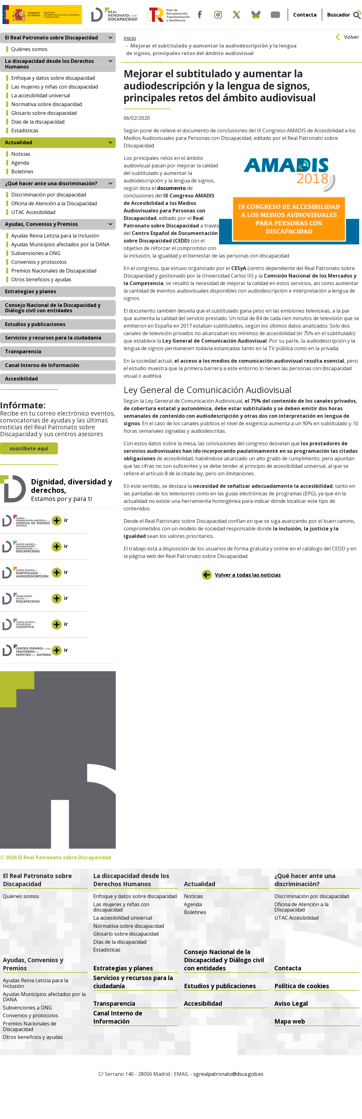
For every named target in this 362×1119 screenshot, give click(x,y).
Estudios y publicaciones (35, 324)
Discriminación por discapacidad (48, 194)
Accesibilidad (21, 378)
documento (171, 188)
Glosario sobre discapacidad (44, 113)
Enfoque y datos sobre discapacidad (53, 78)
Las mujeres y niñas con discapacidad (54, 86)
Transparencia (23, 351)
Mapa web (289, 1021)
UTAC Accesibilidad (33, 212)
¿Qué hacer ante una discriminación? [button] (51, 183)
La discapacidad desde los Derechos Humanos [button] (49, 64)
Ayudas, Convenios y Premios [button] (41, 224)
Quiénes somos (29, 49)
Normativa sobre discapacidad (46, 104)
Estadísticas (24, 130)
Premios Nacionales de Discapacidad (53, 270)
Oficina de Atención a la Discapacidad (54, 203)
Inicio (130, 38)
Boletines (22, 171)
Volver (351, 37)
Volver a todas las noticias (248, 574)
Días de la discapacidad (37, 122)
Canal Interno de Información (42, 365)
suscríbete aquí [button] (29, 448)
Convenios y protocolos (39, 262)
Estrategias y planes (30, 291)
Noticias (20, 154)
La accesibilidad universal (40, 95)
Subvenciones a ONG (35, 253)
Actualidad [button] (18, 142)
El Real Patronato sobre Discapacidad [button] (51, 37)
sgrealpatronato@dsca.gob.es (228, 1074)
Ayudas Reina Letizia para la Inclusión (55, 235)
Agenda (20, 163)
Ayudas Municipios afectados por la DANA (60, 244)
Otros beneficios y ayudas (41, 279)
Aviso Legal (291, 1003)
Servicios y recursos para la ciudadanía (53, 337)
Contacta (305, 14)
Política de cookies (301, 986)
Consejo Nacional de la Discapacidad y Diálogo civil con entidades (52, 308)
